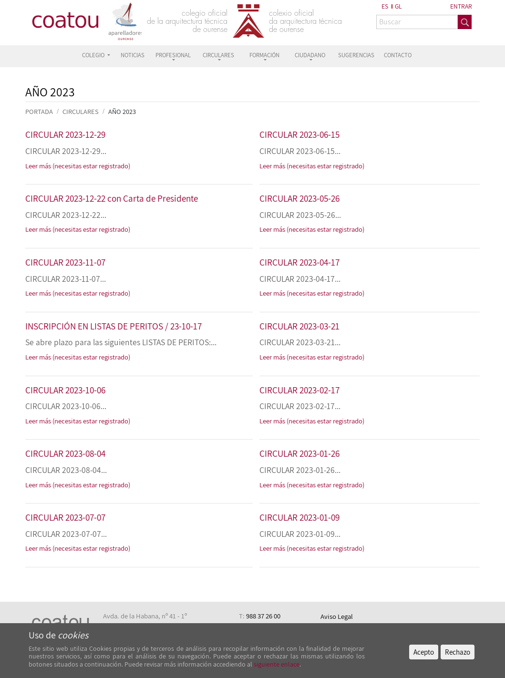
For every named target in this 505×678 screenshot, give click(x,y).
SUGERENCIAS (356, 55)
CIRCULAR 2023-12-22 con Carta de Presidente (111, 198)
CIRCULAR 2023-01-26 (299, 453)
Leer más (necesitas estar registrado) (77, 165)
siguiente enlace (275, 664)
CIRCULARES (80, 111)
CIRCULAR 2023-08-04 (65, 453)
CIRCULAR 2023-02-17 (299, 390)
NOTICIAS (132, 55)
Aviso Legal (336, 616)
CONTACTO (398, 55)
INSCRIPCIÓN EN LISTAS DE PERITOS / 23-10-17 (113, 326)
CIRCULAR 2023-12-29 (65, 134)
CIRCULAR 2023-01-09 (299, 517)
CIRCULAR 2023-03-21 (299, 326)
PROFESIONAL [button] (173, 55)
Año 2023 (122, 111)
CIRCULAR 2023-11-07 (65, 262)
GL (398, 6)
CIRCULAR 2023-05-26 (299, 198)
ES (384, 6)
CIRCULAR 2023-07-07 (65, 517)
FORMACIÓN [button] (264, 55)
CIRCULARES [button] (218, 55)
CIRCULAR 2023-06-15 (299, 134)
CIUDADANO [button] (310, 55)
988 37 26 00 (263, 615)
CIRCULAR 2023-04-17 (299, 262)
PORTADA (39, 111)
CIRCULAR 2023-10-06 (65, 390)
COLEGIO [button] (94, 55)
